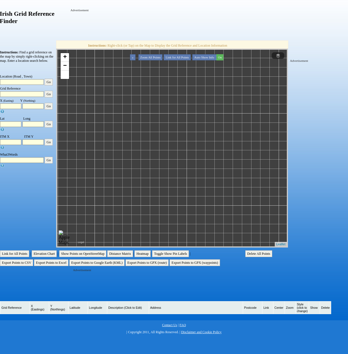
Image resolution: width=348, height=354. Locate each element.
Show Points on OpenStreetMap (82, 254)
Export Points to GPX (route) (147, 263)
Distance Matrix (120, 254)
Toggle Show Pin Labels (170, 254)
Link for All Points (177, 57)
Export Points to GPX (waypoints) (194, 263)
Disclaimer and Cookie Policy (201, 332)
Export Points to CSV (16, 263)
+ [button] (65, 57)
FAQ (182, 325)
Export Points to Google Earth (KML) (97, 263)
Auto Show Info (208, 57)
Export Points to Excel (51, 263)
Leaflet (280, 244)
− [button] (65, 66)
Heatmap (142, 254)
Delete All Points (258, 254)
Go (49, 82)
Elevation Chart (44, 254)
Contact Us (169, 325)
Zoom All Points (150, 57)
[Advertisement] (172, 25)
